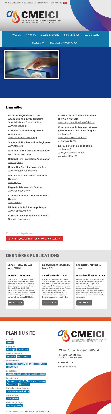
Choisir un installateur (35, 381)
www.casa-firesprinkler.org (22, 137)
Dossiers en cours (37, 374)
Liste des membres (38, 364)
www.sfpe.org (15, 146)
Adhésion (11, 357)
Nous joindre (56, 3)
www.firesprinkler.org (19, 154)
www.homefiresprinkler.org (22, 170)
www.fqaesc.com (17, 126)
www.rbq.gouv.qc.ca (19, 190)
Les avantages (23, 357)
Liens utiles (24, 384)
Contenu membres (13, 3)
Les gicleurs (92, 35)
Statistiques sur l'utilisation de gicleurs (33, 238)
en (65, 3)
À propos (31, 35)
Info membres (71, 35)
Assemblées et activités (17, 364)
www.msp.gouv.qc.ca (19, 210)
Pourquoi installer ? (15, 381)
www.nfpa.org (15, 162)
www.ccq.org (15, 202)
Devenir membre (50, 35)
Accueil (16, 35)
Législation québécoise (17, 374)
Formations (12, 367)
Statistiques (12, 384)
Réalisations (23, 350)
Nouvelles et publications (36, 3)
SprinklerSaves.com (19, 219)
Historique (11, 350)
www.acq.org (15, 182)
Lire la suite (15, 303)
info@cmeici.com (66, 362)
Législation (38, 43)
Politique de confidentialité (67, 366)
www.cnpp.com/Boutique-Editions (76, 122)
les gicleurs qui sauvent (64, 43)
